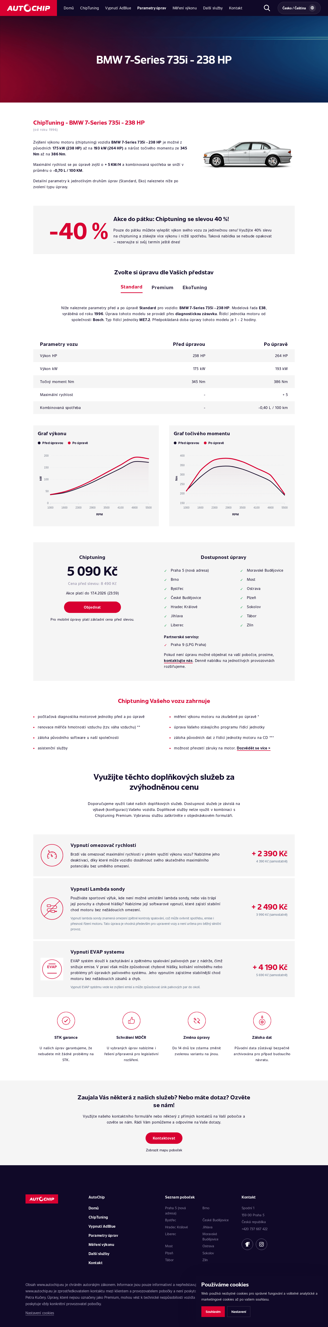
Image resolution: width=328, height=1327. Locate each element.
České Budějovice (215, 1220)
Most (169, 1246)
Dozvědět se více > (253, 748)
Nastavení (238, 1311)
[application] (96, 483)
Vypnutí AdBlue (118, 7)
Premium (162, 287)
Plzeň (169, 1253)
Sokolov (208, 1253)
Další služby (213, 7)
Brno (205, 1208)
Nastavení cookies (40, 1312)
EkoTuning (195, 287)
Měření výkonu (185, 7)
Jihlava (207, 1227)
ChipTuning (89, 7)
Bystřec (170, 1220)
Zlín (205, 1260)
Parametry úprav (151, 7)
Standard (132, 286)
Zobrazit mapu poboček (164, 1150)
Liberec (170, 1234)
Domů (69, 7)
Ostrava (208, 1246)
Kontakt (235, 7)
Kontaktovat (164, 1138)
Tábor (169, 1260)
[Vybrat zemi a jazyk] (299, 8)
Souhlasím (213, 1311)
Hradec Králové (176, 1227)
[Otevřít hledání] (267, 8)
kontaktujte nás (178, 660)
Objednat (92, 607)
